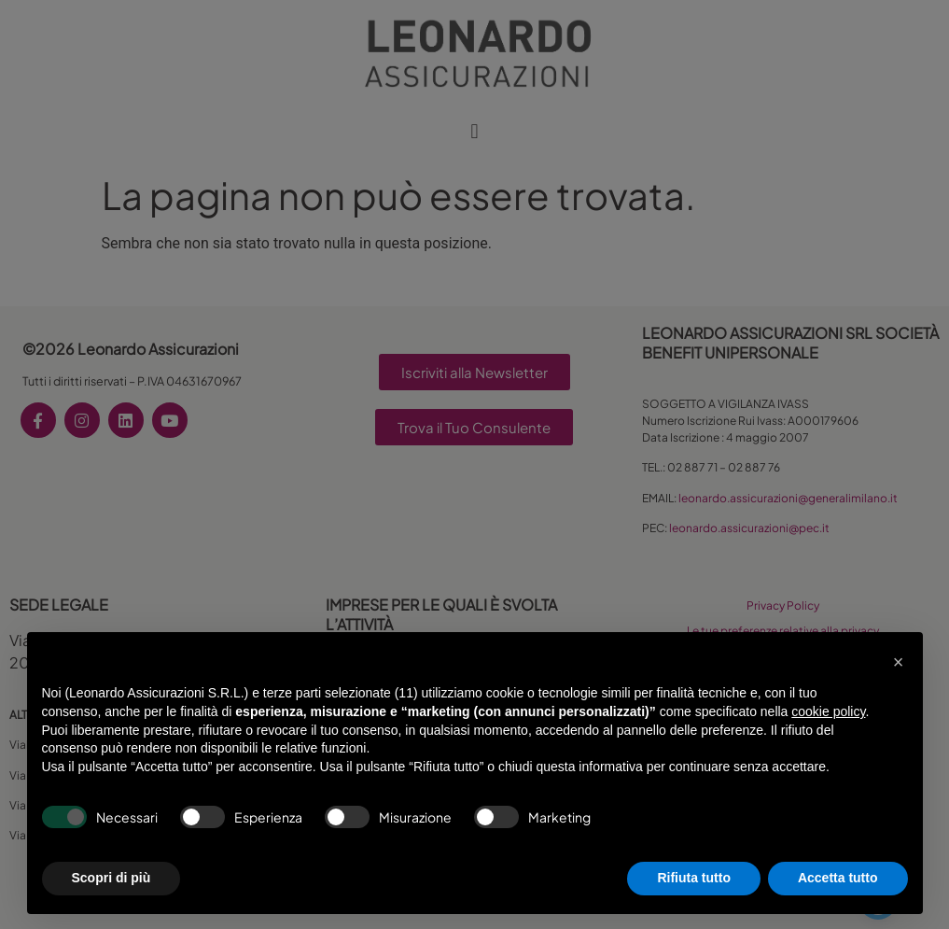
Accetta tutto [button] (838, 877)
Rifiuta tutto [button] (694, 877)
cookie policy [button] (828, 711)
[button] (899, 662)
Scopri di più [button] (111, 877)
